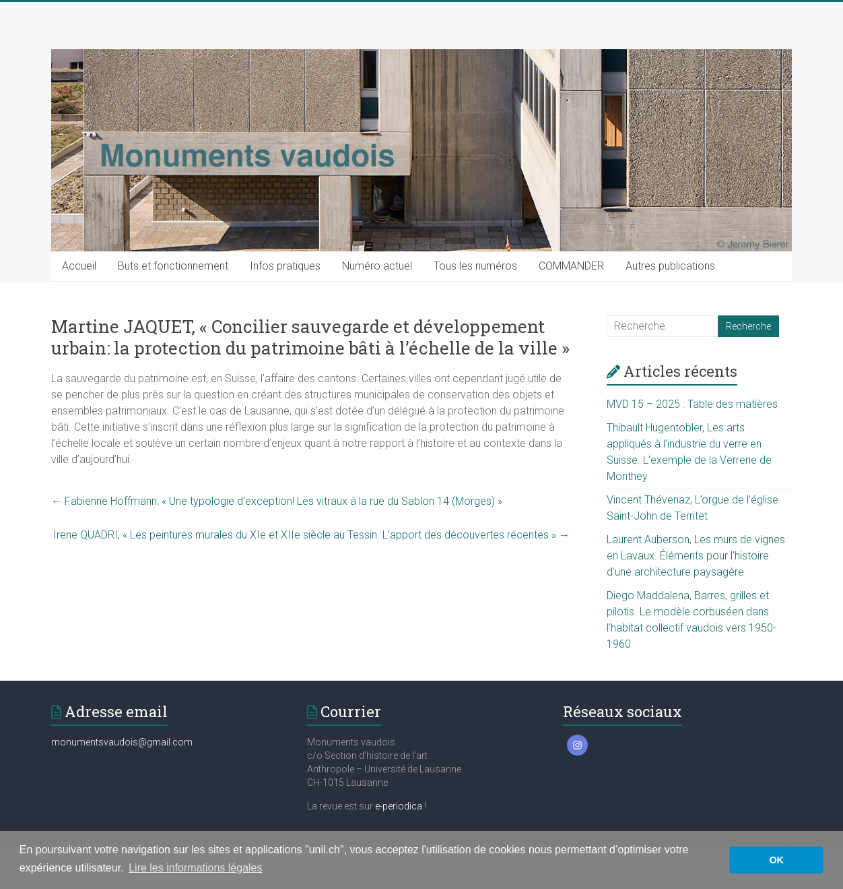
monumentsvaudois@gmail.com (122, 742)
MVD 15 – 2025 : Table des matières (692, 404)
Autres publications (670, 265)
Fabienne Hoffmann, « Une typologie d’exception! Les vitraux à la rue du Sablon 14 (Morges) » (276, 501)
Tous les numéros (475, 265)
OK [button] (776, 860)
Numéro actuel (377, 265)
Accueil (79, 265)
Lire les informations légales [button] (195, 867)
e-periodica (398, 806)
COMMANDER (571, 265)
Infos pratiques (285, 265)
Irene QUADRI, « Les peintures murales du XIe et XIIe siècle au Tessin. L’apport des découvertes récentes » (311, 534)
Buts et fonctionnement (173, 265)
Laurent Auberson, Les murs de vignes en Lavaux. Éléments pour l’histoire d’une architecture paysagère (696, 555)
